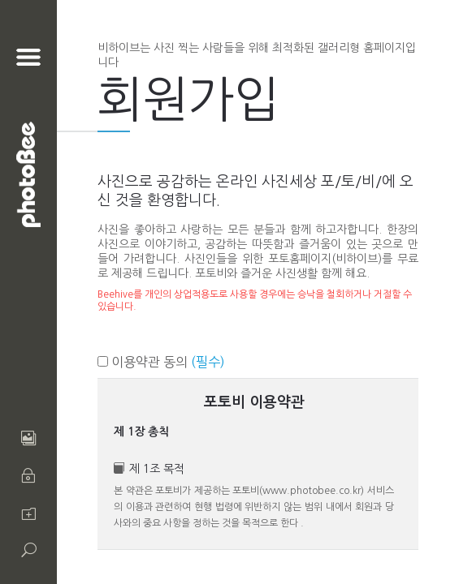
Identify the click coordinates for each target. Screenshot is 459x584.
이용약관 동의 (161, 361)
